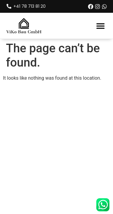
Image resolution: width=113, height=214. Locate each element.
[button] (100, 25)
